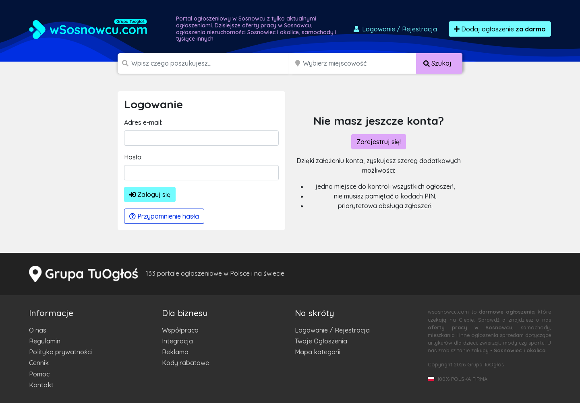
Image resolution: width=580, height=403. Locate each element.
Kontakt (41, 385)
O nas (37, 330)
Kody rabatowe (185, 363)
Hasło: (133, 157)
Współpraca (180, 330)
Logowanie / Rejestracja (332, 330)
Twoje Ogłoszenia (321, 341)
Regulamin (44, 341)
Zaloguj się (149, 194)
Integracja (177, 341)
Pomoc (39, 374)
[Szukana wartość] (211, 63)
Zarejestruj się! (378, 142)
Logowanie (394, 29)
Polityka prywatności (60, 352)
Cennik (39, 363)
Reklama (175, 352)
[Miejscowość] (359, 63)
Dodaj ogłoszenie (500, 29)
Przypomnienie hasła (164, 216)
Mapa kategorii (317, 352)
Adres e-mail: (143, 122)
